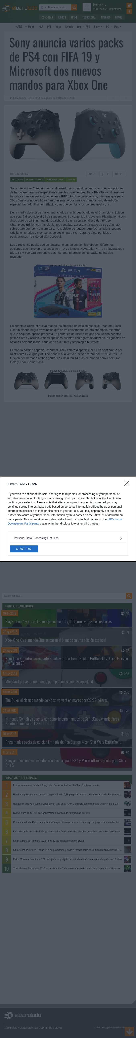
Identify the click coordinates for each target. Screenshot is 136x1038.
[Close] (128, 484)
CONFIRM (24, 548)
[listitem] (68, 538)
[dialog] (68, 519)
